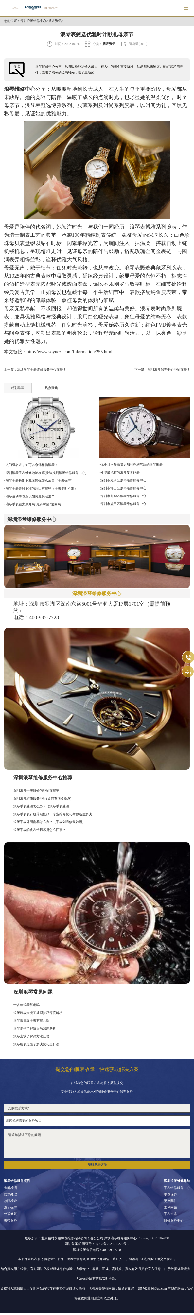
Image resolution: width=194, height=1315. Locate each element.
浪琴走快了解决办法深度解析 (34, 1028)
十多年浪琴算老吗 (26, 1005)
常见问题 (170, 1207)
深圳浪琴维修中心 (33, 21)
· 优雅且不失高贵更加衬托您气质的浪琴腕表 (131, 464)
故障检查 (10, 1201)
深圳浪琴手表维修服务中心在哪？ (41, 369)
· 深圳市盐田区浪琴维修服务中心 (122, 504)
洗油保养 (10, 1207)
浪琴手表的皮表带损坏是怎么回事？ (39, 830)
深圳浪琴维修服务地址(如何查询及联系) (42, 798)
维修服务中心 (174, 1220)
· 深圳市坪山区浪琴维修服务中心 (122, 488)
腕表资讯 (55, 21)
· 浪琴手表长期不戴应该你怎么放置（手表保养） (39, 480)
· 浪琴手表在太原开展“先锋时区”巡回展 (32, 504)
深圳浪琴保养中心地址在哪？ (169, 369)
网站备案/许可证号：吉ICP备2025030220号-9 (97, 1244)
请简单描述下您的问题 (97, 1143)
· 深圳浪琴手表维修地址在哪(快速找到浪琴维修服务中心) (45, 473)
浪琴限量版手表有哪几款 (31, 1020)
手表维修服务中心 (177, 1188)
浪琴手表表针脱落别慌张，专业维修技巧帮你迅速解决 (52, 814)
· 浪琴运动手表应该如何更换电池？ (29, 496)
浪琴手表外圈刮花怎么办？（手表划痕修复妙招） (49, 822)
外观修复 (10, 1214)
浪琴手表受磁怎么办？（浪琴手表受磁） (42, 806)
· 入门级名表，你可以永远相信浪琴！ (31, 465)
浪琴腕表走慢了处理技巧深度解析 (37, 1013)
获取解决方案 (97, 1164)
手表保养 (170, 1194)
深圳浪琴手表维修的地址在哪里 (36, 790)
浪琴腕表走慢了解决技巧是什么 (36, 1044)
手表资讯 (170, 1214)
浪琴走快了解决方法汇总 (31, 1036)
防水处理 (10, 1194)
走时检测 (10, 1188)
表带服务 (10, 1220)
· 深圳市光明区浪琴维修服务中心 (122, 480)
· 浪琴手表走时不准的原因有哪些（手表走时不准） (41, 488)
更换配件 (170, 1201)
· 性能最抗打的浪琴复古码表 (119, 472)
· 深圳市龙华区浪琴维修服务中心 (122, 496)
